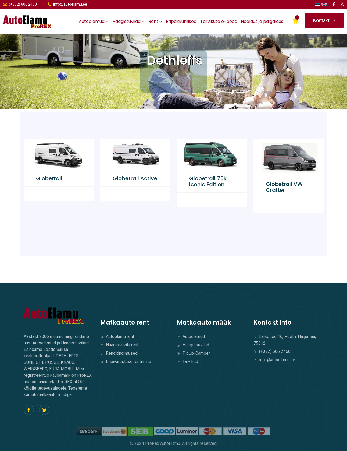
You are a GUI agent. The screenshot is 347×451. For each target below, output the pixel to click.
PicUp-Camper (193, 353)
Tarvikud (187, 361)
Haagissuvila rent (119, 344)
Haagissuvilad (128, 21)
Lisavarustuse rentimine (125, 361)
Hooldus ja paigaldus (262, 21)
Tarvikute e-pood (218, 21)
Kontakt (324, 20)
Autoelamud (94, 21)
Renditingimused (119, 353)
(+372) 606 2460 (20, 4)
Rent (155, 21)
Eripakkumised (181, 21)
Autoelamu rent (117, 336)
